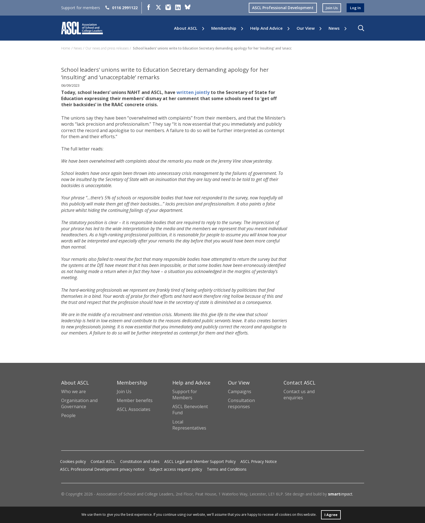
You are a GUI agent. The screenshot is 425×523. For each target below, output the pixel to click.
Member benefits (135, 400)
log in (355, 7)
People (68, 415)
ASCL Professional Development (280, 7)
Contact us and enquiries (299, 394)
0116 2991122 (121, 7)
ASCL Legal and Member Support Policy (200, 461)
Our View (306, 28)
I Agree (331, 514)
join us (330, 7)
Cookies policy (73, 461)
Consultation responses (241, 403)
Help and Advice (266, 28)
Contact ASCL (103, 461)
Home (65, 48)
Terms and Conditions (227, 469)
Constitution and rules (140, 461)
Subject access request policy (175, 469)
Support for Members (184, 394)
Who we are (73, 391)
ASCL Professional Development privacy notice (102, 469)
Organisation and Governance (79, 403)
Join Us (124, 391)
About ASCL (185, 28)
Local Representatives (189, 425)
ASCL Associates (133, 409)
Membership (223, 28)
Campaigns (239, 391)
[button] (361, 28)
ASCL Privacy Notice (258, 461)
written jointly (193, 92)
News (334, 28)
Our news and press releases (107, 48)
